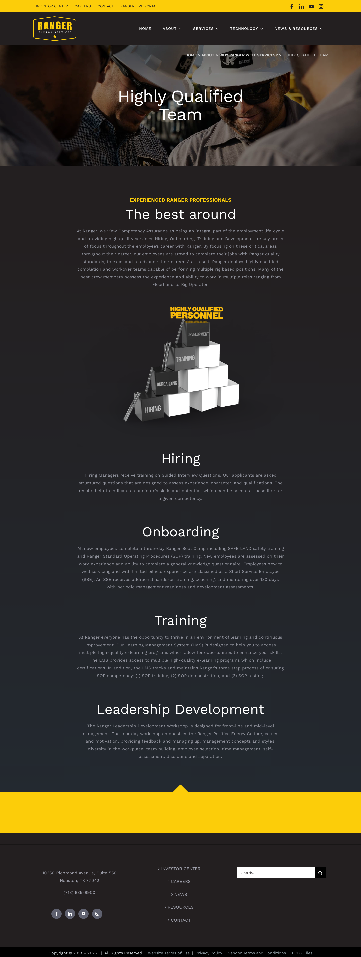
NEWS (180, 894)
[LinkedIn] (70, 914)
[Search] (320, 872)
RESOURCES (181, 907)
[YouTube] (83, 914)
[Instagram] (97, 914)
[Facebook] (56, 914)
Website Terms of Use (169, 953)
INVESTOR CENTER (180, 868)
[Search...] (276, 872)
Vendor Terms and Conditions (257, 953)
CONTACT (181, 920)
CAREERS (181, 881)
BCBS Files (302, 953)
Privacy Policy (209, 953)
